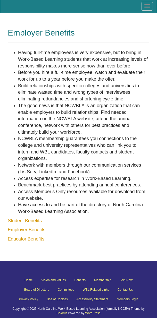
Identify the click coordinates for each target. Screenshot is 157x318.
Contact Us (125, 289)
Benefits (80, 280)
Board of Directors (36, 289)
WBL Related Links (96, 289)
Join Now (126, 280)
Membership (102, 280)
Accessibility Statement (92, 299)
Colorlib (62, 313)
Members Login (127, 299)
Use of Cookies (57, 299)
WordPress (92, 313)
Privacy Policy (28, 299)
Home (28, 280)
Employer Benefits (26, 229)
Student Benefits (25, 220)
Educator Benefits (26, 239)
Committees (66, 289)
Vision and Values (53, 280)
